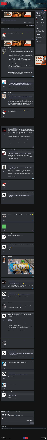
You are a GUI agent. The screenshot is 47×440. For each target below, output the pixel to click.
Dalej (15, 28)
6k (4, 134)
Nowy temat (26, 25)
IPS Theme (2, 437)
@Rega (15, 128)
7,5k (4, 199)
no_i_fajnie (4, 349)
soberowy (4, 302)
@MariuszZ (9, 319)
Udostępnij (25, 22)
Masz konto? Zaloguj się (39, 3)
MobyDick (4, 181)
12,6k (4, 38)
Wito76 (4, 256)
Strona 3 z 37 (19, 28)
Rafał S (4, 149)
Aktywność (3, 8)
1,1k (4, 357)
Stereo (7, 22)
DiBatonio (4, 233)
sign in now (16, 415)
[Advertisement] (17, 122)
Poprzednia (3, 28)
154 (4, 230)
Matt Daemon (4, 92)
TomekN (4, 47)
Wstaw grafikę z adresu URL (29, 420)
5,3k (4, 368)
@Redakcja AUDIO (10, 320)
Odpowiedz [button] (31, 423)
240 (4, 286)
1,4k (4, 220)
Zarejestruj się (44, 3)
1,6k (4, 86)
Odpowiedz (31, 25)
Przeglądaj (8, 8)
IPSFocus (4, 437)
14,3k (4, 171)
